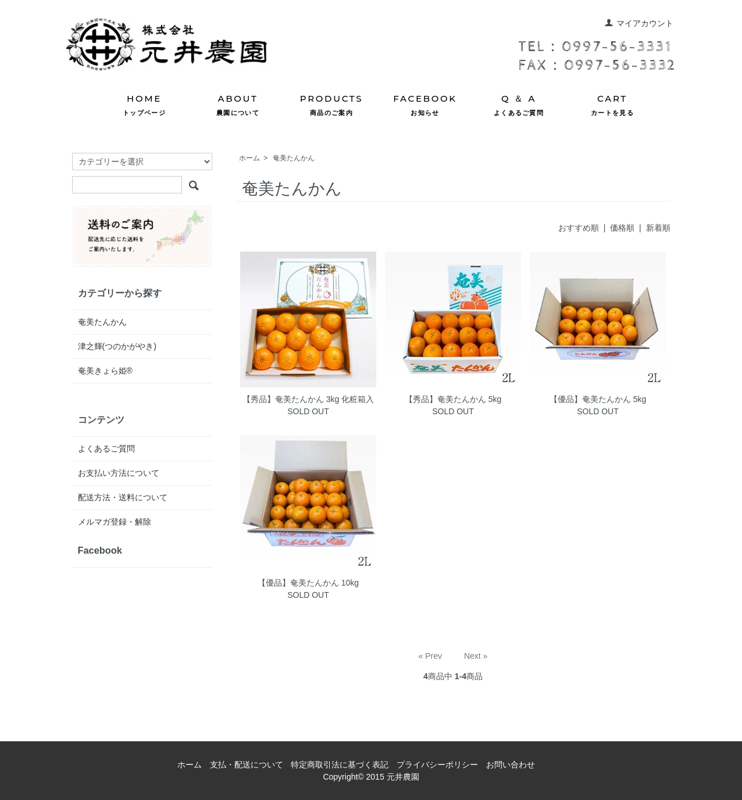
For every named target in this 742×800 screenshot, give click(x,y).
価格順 (622, 227)
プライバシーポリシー (437, 764)
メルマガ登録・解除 (114, 521)
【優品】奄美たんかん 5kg (598, 399)
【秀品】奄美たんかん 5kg (453, 399)
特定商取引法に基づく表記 (339, 764)
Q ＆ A (518, 106)
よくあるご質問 (106, 448)
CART (612, 106)
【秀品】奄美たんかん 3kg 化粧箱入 (308, 399)
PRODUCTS (331, 106)
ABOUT (238, 106)
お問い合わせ (510, 764)
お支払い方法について (118, 473)
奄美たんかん (294, 158)
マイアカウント (638, 23)
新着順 (658, 227)
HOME (144, 106)
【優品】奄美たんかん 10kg (308, 582)
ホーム (249, 158)
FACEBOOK (425, 106)
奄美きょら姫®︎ (105, 370)
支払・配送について (246, 764)
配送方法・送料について (122, 497)
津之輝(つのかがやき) (117, 346)
